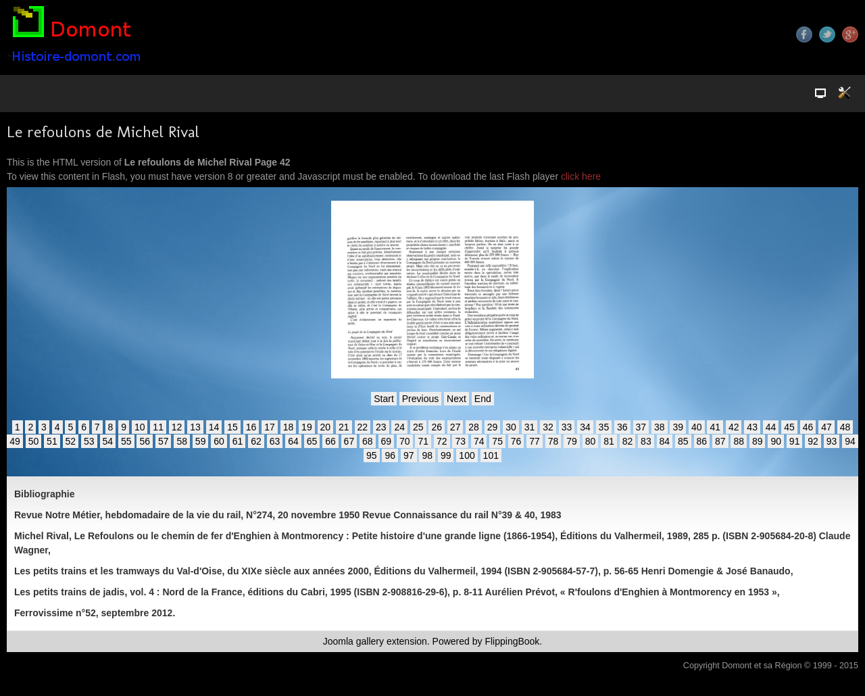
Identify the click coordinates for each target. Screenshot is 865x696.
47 (826, 427)
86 (702, 441)
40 (696, 427)
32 (548, 427)
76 (516, 441)
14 (214, 427)
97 (408, 455)
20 (325, 427)
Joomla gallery (353, 641)
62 (256, 441)
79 (571, 441)
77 (534, 441)
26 (436, 427)
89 (757, 441)
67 (349, 441)
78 (553, 441)
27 (455, 427)
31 (529, 427)
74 (479, 441)
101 (491, 455)
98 (427, 455)
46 (808, 427)
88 (738, 441)
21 (344, 427)
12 (177, 427)
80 (590, 441)
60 (219, 441)
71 (423, 441)
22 (362, 427)
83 (646, 441)
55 (126, 441)
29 (492, 427)
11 (158, 427)
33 (567, 427)
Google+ (850, 34)
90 (775, 441)
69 (386, 441)
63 (275, 441)
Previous (420, 398)
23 (381, 427)
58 (181, 441)
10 (139, 427)
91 (794, 441)
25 (418, 427)
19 (306, 427)
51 (52, 441)
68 (367, 441)
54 (108, 441)
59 (200, 441)
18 (288, 427)
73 (460, 441)
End (482, 398)
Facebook (804, 34)
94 (850, 441)
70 (404, 441)
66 (330, 441)
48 (845, 427)
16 (251, 427)
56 (144, 441)
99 (446, 455)
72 (442, 441)
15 (232, 427)
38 (659, 427)
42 (733, 427)
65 (312, 441)
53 (89, 441)
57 (163, 441)
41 (715, 427)
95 (371, 455)
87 (720, 441)
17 (269, 427)
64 (293, 441)
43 (752, 427)
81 (608, 441)
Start (384, 398)
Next (456, 398)
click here (581, 176)
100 (466, 455)
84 (665, 441)
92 (813, 441)
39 (677, 427)
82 (627, 441)
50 (33, 441)
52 (71, 441)
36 (622, 427)
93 (831, 441)
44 (771, 427)
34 (585, 427)
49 (14, 441)
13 (195, 427)
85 (683, 441)
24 (399, 427)
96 (390, 455)
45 (789, 427)
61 (237, 441)
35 (604, 427)
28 (473, 427)
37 (641, 427)
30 (510, 427)
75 (497, 441)
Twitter (827, 34)
